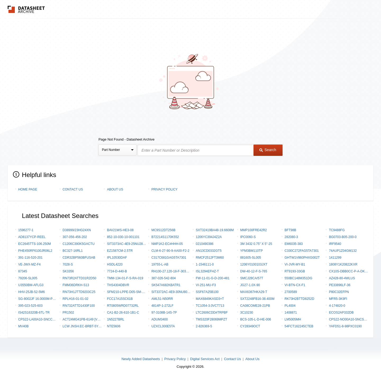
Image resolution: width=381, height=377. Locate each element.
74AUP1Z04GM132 (343, 251)
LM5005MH (293, 319)
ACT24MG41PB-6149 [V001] (82, 319)
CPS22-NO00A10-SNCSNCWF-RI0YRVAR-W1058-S (348, 319)
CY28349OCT (250, 326)
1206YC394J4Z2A (209, 237)
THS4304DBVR (118, 285)
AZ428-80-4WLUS (342, 278)
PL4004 (290, 306)
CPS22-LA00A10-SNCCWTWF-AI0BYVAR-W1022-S (37, 319)
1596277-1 (25, 230)
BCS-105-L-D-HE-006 (255, 319)
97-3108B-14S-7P (164, 312)
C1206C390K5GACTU (79, 244)
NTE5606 (113, 326)
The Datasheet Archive (26, 9)
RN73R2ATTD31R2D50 (79, 278)
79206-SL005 (27, 278)
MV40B (23, 326)
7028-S (68, 264)
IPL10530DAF (117, 257)
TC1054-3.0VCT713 (210, 306)
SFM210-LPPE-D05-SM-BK (126, 292)
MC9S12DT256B (163, 230)
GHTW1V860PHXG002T (302, 257)
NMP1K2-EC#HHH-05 (167, 244)
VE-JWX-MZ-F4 (29, 264)
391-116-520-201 (30, 257)
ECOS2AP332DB (341, 312)
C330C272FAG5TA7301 (302, 251)
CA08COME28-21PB (255, 306)
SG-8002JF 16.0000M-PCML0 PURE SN (37, 299)
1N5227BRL (115, 319)
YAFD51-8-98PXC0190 (345, 326)
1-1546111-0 (205, 264)
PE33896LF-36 (339, 285)
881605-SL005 (250, 257)
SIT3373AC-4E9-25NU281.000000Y (126, 244)
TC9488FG (336, 230)
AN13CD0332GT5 (208, 251)
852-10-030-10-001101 (123, 237)
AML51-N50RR (162, 299)
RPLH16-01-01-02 (75, 299)
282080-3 (291, 237)
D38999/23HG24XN (77, 230)
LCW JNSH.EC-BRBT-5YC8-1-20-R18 (82, 326)
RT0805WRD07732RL (123, 306)
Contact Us (73, 189)
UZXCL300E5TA (163, 326)
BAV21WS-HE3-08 (120, 230)
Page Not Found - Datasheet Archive (126, 139)
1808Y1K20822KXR (343, 264)
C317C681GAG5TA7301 (168, 257)
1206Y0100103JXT (253, 264)
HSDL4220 (115, 264)
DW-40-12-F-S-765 (253, 271)
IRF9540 (335, 244)
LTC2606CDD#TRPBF (212, 312)
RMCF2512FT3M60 (210, 257)
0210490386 (205, 244)
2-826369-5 (204, 326)
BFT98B (290, 230)
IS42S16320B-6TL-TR (34, 312)
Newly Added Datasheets (140, 359)
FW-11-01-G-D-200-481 (212, 278)
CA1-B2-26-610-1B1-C (123, 312)
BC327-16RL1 (73, 251)
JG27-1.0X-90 (250, 285)
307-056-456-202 (75, 237)
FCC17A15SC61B (120, 299)
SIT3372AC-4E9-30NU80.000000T (170, 292)
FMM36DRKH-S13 (76, 285)
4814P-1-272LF (162, 306)
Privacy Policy (164, 189)
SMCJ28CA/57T (251, 278)
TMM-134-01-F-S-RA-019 (125, 278)
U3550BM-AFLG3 (30, 285)
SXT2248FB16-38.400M (257, 299)
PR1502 (68, 312)
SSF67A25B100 (207, 292)
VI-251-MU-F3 (206, 285)
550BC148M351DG (298, 278)
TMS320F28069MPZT (211, 319)
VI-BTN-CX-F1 (295, 285)
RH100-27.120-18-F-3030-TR (170, 271)
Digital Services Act (205, 359)
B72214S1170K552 (165, 237)
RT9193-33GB (295, 271)
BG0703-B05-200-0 (342, 237)
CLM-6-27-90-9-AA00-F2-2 (170, 251)
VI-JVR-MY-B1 (295, 264)
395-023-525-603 (30, 306)
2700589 (291, 292)
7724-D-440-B (117, 271)
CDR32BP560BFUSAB (79, 257)
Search (267, 150)
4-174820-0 (337, 306)
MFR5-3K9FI (338, 299)
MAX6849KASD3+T (210, 299)
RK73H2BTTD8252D (299, 299)
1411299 (335, 257)
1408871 (291, 312)
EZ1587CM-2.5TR (120, 251)
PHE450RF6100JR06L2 (35, 251)
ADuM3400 (159, 319)
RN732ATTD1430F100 (79, 306)
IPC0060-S (248, 237)
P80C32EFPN (339, 292)
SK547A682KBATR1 (165, 285)
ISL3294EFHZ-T (207, 271)
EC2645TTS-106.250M (34, 244)
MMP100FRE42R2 (253, 230)
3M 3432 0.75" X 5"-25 (256, 244)
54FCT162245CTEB (299, 326)
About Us (115, 189)
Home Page (27, 189)
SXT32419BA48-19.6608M (215, 230)
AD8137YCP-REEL (32, 237)
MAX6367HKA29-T (253, 292)
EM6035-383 (294, 244)
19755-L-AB (159, 264)
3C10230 (246, 312)
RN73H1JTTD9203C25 (79, 292)
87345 (22, 271)
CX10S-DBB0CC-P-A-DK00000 (348, 271)
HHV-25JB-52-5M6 (31, 292)
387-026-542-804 (163, 278)
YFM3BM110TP (251, 251)
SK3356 (68, 271)
